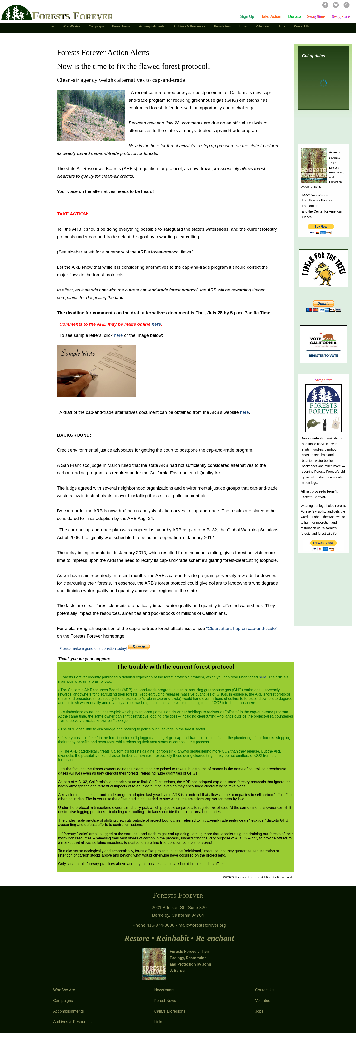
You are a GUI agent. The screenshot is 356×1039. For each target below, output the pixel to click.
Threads (346, 4)
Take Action (271, 16)
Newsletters (164, 990)
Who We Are (64, 990)
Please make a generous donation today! (104, 649)
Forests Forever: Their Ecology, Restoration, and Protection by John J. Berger (190, 961)
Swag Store (316, 16)
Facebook (325, 4)
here (118, 335)
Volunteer (263, 1000)
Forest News (165, 1000)
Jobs (259, 1011)
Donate (294, 16)
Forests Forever (72, 16)
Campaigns (63, 1000)
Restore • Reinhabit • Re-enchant (179, 938)
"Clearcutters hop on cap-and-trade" (241, 628)
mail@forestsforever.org (202, 925)
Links (158, 1022)
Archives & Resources (72, 1022)
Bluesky (335, 4)
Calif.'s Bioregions (169, 1011)
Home (49, 26)
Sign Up (247, 16)
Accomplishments (68, 1011)
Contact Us (264, 990)
